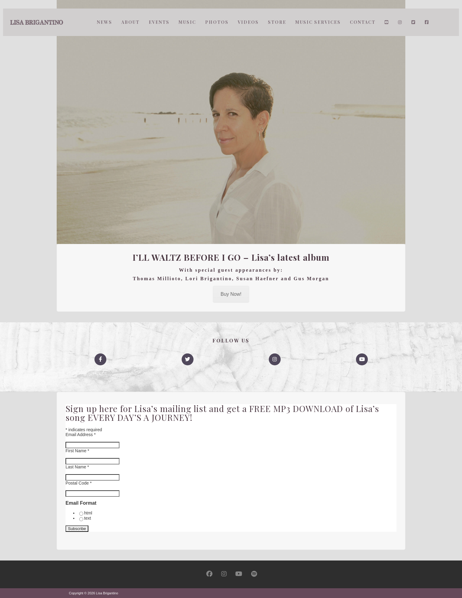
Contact (362, 22)
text (87, 518)
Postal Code (79, 483)
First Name (77, 450)
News (104, 22)
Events (159, 22)
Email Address (81, 434)
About (130, 22)
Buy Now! (231, 294)
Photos (217, 22)
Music (187, 22)
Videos (248, 22)
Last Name (77, 466)
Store (277, 22)
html (88, 512)
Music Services (318, 22)
